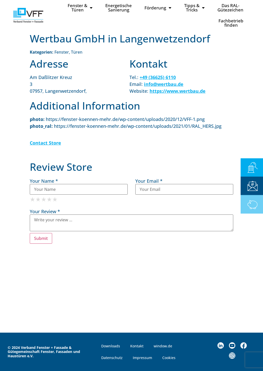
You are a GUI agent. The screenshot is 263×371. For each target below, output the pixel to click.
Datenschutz (112, 357)
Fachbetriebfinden (230, 23)
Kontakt (136, 346)
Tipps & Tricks (194, 8)
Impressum (142, 357)
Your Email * (149, 181)
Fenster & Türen (80, 8)
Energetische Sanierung (118, 8)
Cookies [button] (169, 357)
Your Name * (44, 181)
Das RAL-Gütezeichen (230, 8)
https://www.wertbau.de (178, 91)
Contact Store (45, 143)
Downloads (110, 346)
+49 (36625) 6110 (158, 77)
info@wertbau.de (163, 84)
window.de (163, 346)
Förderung (157, 7)
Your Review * (45, 211)
